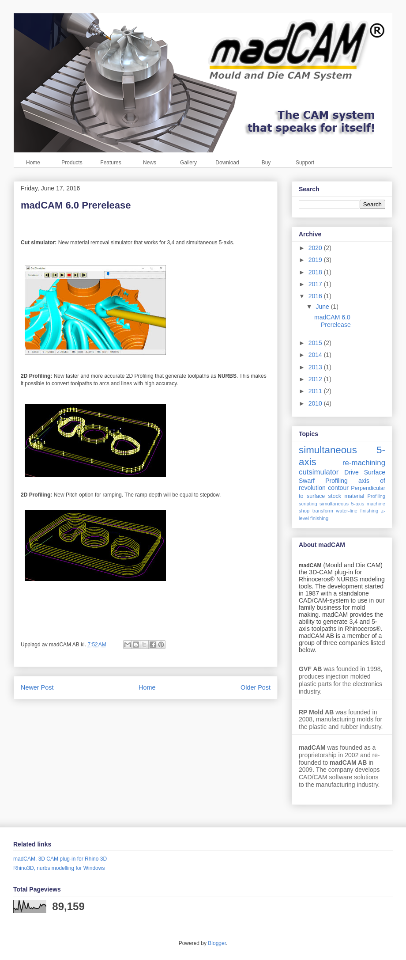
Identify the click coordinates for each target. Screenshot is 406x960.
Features (110, 162)
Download (227, 162)
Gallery (188, 162)
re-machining (363, 463)
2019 (316, 259)
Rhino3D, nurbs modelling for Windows (59, 868)
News (149, 162)
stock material (346, 496)
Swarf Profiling (323, 480)
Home (33, 162)
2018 (316, 272)
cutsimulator (318, 472)
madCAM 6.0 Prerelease (332, 321)
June (323, 306)
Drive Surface (364, 472)
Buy (266, 162)
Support (305, 162)
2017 (316, 284)
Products (71, 162)
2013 (316, 367)
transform (322, 510)
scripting (308, 503)
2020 (316, 247)
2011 (316, 391)
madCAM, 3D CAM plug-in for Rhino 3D (60, 859)
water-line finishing (357, 510)
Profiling (376, 496)
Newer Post (37, 687)
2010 (316, 403)
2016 (316, 296)
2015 (316, 342)
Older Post (256, 687)
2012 (316, 379)
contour (338, 487)
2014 (316, 354)
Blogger (217, 943)
